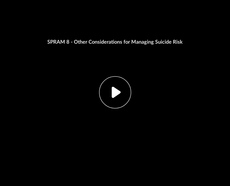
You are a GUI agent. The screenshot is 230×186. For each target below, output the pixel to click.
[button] (115, 93)
